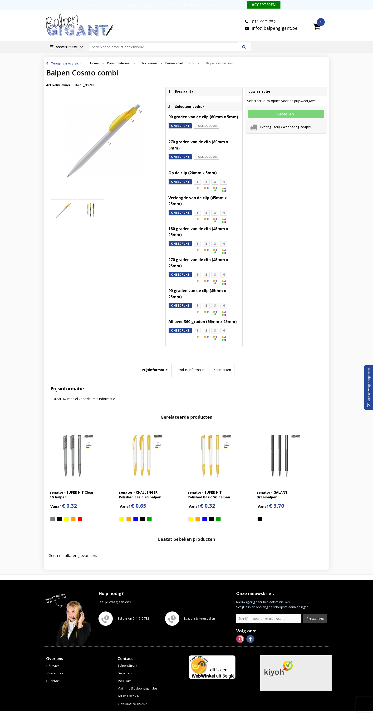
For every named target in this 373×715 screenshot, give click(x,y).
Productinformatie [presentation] (191, 369)
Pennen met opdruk (179, 63)
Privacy (54, 665)
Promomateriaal (118, 63)
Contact (54, 681)
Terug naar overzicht (66, 63)
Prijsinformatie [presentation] (155, 369)
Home (94, 63)
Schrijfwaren (148, 63)
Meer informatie (234, 5)
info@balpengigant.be (274, 28)
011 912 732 (263, 22)
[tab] (155, 370)
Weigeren (288, 5)
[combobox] (165, 46)
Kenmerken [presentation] (222, 369)
